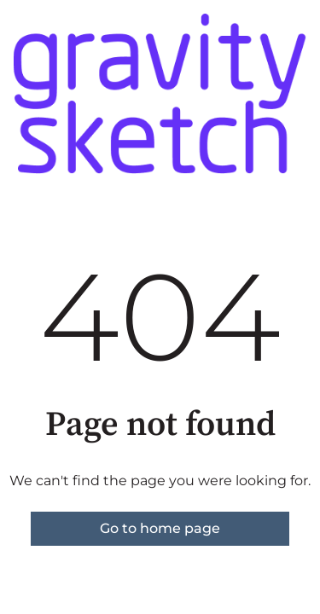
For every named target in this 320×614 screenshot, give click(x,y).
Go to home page (160, 528)
